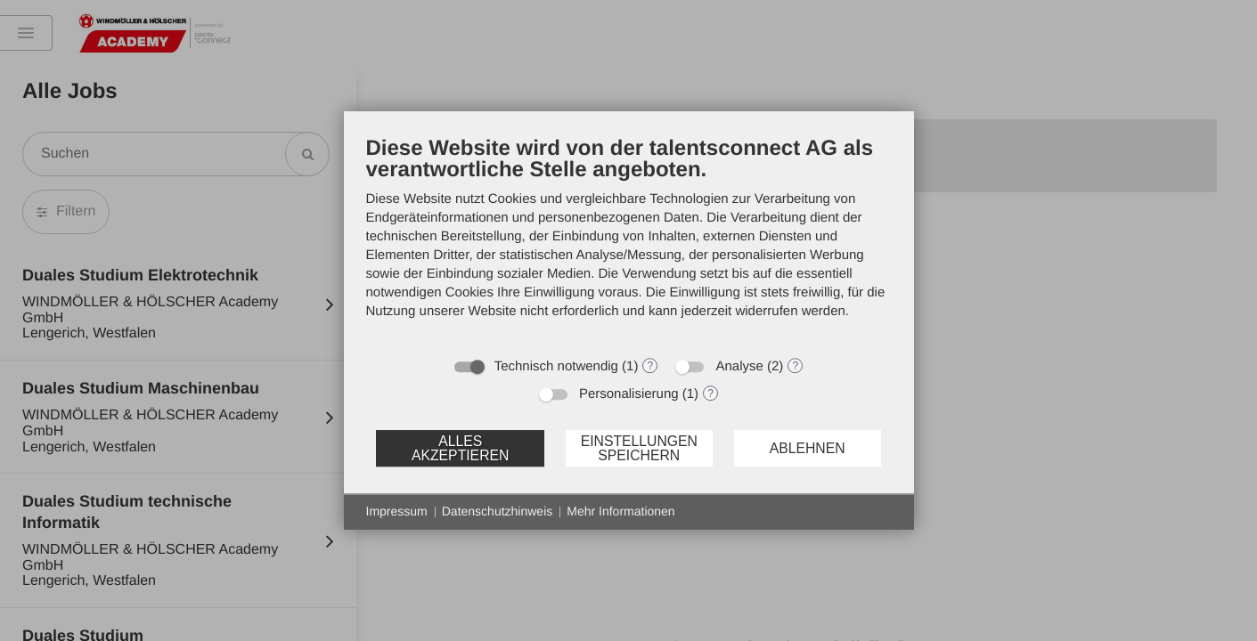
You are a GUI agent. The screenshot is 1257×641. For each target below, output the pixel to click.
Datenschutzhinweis (497, 511)
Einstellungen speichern (639, 448)
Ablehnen (807, 448)
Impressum (397, 511)
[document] (629, 241)
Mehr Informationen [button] (620, 511)
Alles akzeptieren (460, 448)
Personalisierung (629, 394)
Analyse (739, 366)
